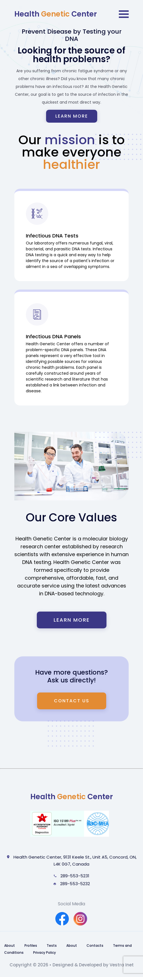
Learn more (71, 116)
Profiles (30, 945)
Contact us (71, 701)
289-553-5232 (71, 883)
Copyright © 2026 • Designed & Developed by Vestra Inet (72, 965)
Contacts (95, 945)
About (9, 945)
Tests (52, 945)
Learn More (72, 619)
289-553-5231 (71, 875)
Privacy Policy (44, 952)
